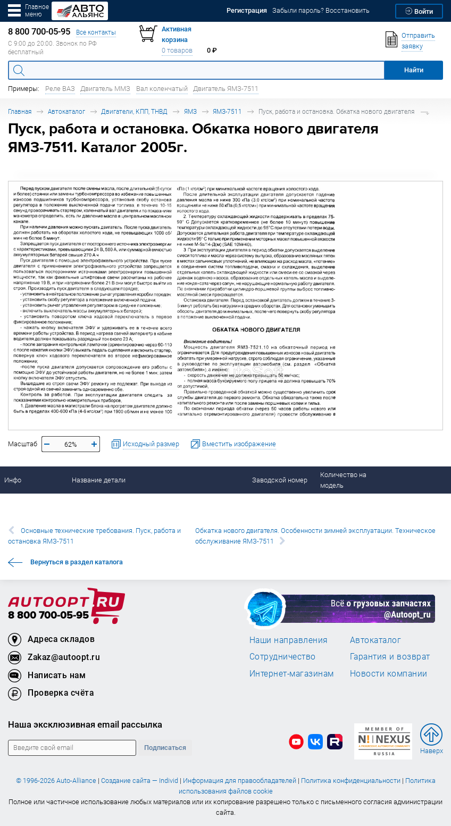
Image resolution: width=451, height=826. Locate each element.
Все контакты (96, 32)
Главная (19, 111)
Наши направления (288, 640)
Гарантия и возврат (390, 656)
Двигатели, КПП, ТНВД (134, 111)
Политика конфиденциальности (350, 780)
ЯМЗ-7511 (227, 111)
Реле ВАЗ (60, 88)
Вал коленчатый (162, 88)
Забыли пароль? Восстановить (321, 10)
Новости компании (389, 673)
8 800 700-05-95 (48, 616)
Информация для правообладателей (239, 780)
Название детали (99, 480)
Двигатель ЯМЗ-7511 (225, 88)
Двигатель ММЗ (105, 88)
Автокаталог (66, 111)
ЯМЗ (190, 111)
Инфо (12, 480)
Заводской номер (279, 480)
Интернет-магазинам (291, 673)
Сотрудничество (282, 656)
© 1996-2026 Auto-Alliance (56, 780)
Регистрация (247, 10)
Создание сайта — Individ (139, 780)
